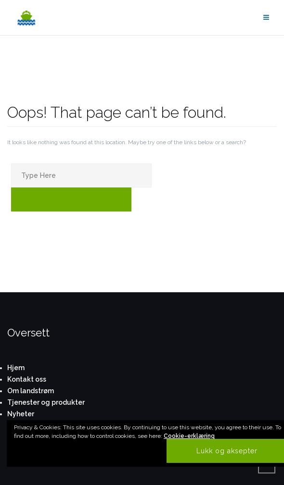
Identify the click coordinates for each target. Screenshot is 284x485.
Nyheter (20, 414)
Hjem (16, 368)
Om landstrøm (30, 391)
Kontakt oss (26, 379)
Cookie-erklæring (189, 436)
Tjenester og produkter (46, 402)
